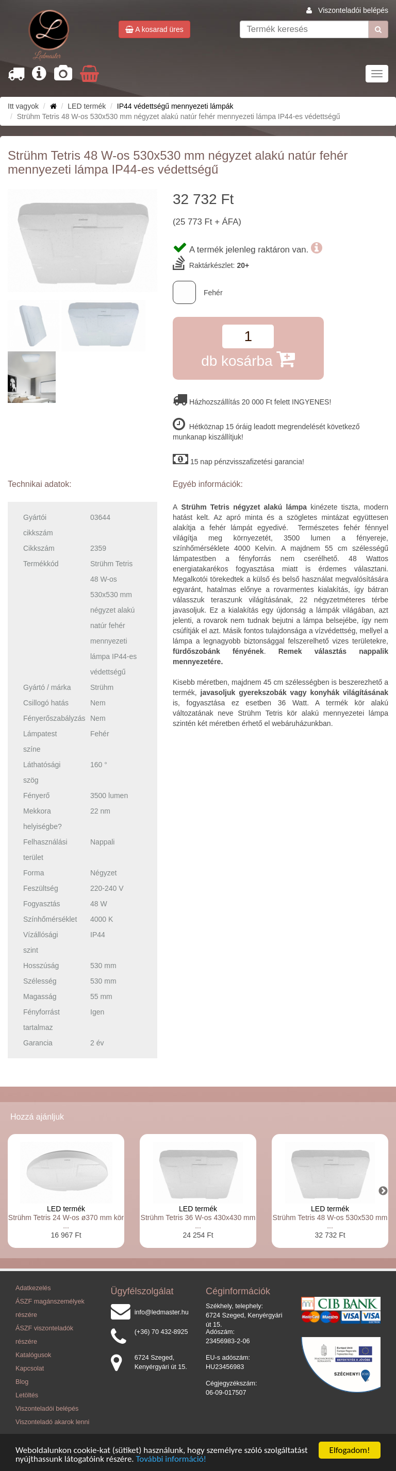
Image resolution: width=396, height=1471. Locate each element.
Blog (21, 1381)
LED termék (66, 1209)
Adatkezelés (33, 1288)
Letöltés (26, 1395)
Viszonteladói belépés (353, 10)
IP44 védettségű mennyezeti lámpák (175, 106)
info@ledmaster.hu (162, 1312)
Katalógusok (33, 1355)
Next (383, 1191)
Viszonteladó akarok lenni (52, 1422)
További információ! (171, 1459)
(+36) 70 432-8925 (161, 1331)
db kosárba (248, 359)
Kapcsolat (29, 1368)
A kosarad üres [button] (154, 29)
